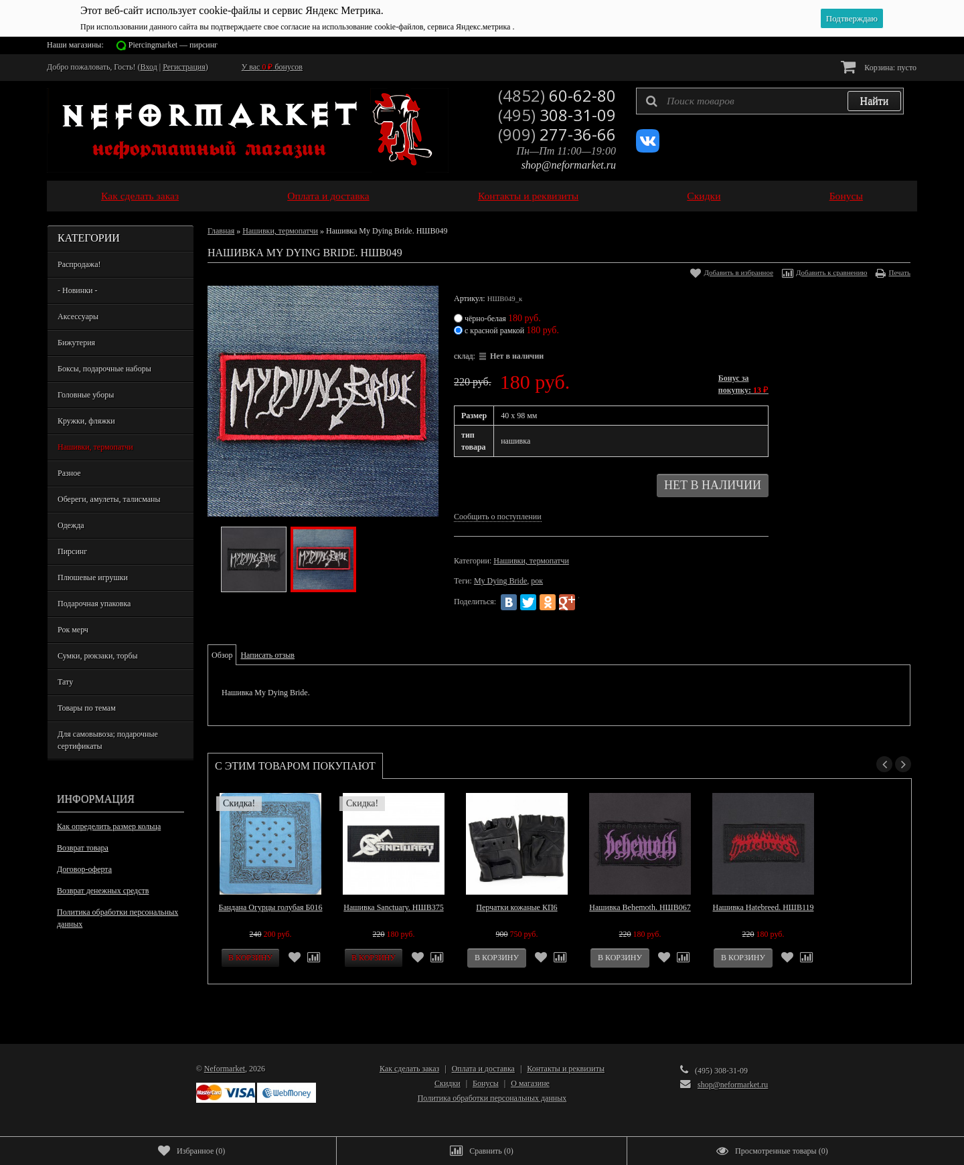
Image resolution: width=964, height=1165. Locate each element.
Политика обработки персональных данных (117, 918)
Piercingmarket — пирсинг (173, 45)
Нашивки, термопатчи (95, 447)
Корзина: (878, 66)
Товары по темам (87, 708)
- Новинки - (77, 290)
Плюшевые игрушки (93, 577)
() (191, 1151)
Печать (899, 272)
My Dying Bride (500, 581)
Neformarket (224, 1068)
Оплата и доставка (328, 195)
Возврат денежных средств (103, 890)
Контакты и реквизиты (528, 195)
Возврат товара (82, 848)
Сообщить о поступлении (498, 516)
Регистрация (184, 67)
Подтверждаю (852, 18)
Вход (149, 67)
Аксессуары (78, 316)
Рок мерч (73, 629)
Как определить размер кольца (109, 826)
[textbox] (770, 101)
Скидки (703, 195)
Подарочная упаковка (94, 603)
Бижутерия (76, 342)
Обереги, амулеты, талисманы (109, 499)
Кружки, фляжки (86, 421)
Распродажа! (79, 264)
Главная (221, 231)
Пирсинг (72, 551)
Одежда (71, 525)
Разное (69, 473)
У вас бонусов (272, 67)
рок (537, 581)
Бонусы (846, 195)
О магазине (530, 1083)
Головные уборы (86, 394)
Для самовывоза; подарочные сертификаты (108, 740)
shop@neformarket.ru (568, 165)
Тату (65, 682)
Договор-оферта (84, 869)
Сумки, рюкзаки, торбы (98, 655)
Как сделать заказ (140, 195)
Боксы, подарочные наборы (104, 368)
